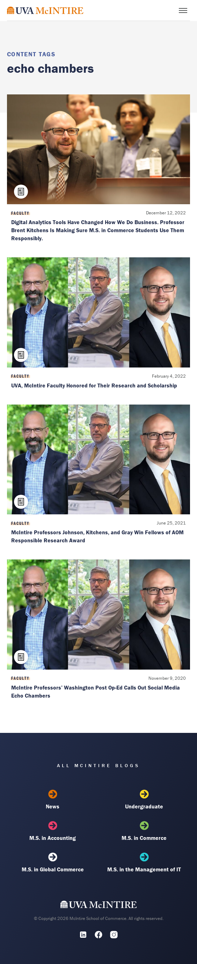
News (53, 800)
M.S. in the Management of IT (144, 862)
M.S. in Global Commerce (53, 862)
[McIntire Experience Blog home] (45, 10)
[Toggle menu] (183, 10)
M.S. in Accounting (53, 831)
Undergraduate (144, 800)
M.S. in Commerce (144, 831)
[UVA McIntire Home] (98, 905)
